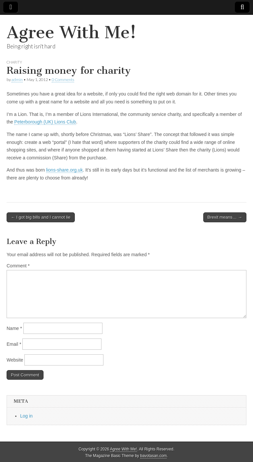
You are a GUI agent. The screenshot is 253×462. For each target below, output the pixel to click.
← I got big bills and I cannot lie (40, 217)
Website (15, 360)
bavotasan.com (153, 455)
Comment (18, 265)
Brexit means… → (225, 217)
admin (17, 79)
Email (14, 344)
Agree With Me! (71, 32)
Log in (26, 416)
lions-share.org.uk (64, 170)
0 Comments (63, 79)
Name (14, 328)
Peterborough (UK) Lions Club (45, 121)
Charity (14, 62)
